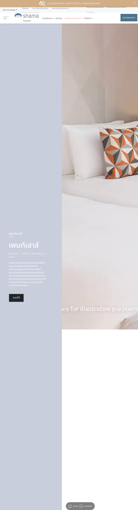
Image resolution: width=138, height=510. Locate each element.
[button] (9, 10)
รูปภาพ (73, 506)
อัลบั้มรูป (58, 18)
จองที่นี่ (16, 298)
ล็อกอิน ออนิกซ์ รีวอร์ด (116, 7)
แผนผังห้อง (86, 506)
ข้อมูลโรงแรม (47, 18)
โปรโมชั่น (87, 18)
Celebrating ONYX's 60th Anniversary (69, 3)
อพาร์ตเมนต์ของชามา (73, 18)
